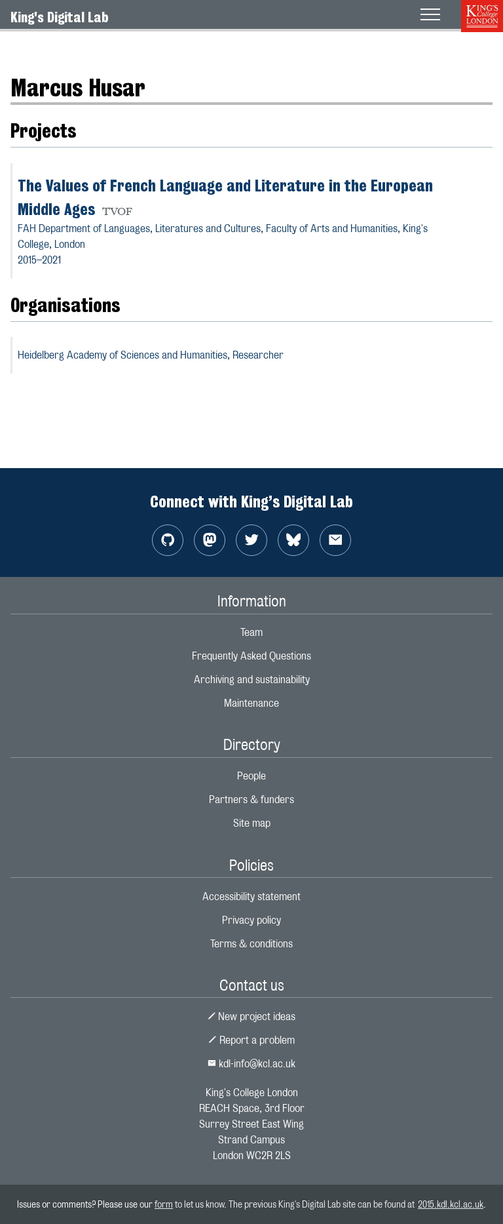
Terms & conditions (251, 944)
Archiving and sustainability (252, 679)
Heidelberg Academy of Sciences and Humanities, (151, 355)
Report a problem (251, 1040)
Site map (251, 823)
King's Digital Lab (59, 17)
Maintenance (251, 703)
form (164, 1204)
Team (251, 632)
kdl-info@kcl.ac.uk (251, 1063)
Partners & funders (251, 799)
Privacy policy (251, 920)
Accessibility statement (251, 896)
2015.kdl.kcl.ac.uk (450, 1204)
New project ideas (252, 1016)
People (251, 776)
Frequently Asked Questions (251, 656)
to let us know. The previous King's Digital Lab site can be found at (295, 1204)
